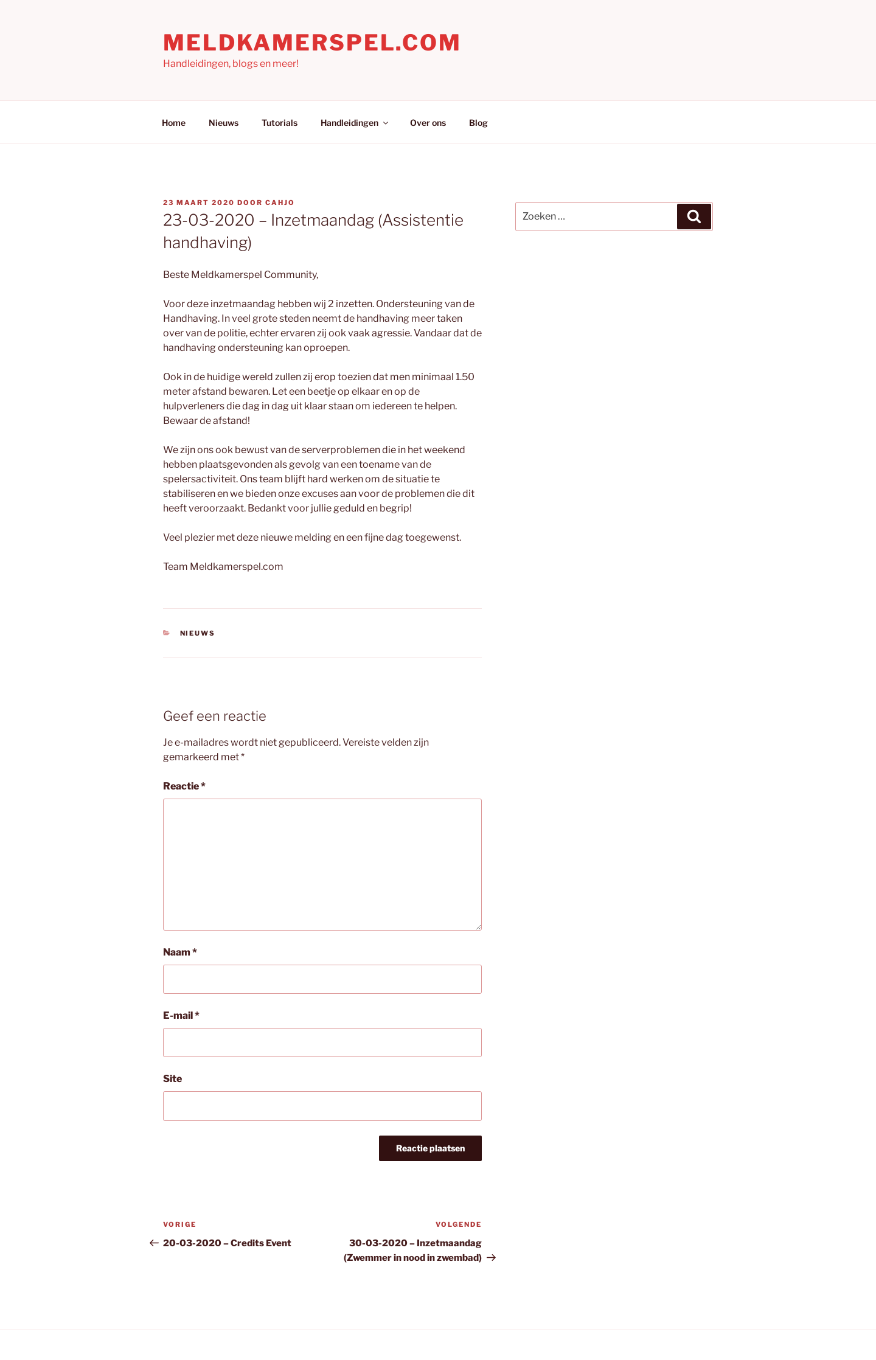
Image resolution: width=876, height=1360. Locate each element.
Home (174, 122)
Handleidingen (355, 122)
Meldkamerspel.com (312, 42)
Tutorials (279, 122)
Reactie (184, 786)
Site (172, 1078)
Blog (478, 122)
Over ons (428, 122)
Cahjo (280, 202)
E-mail (181, 1015)
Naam (180, 952)
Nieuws (223, 122)
